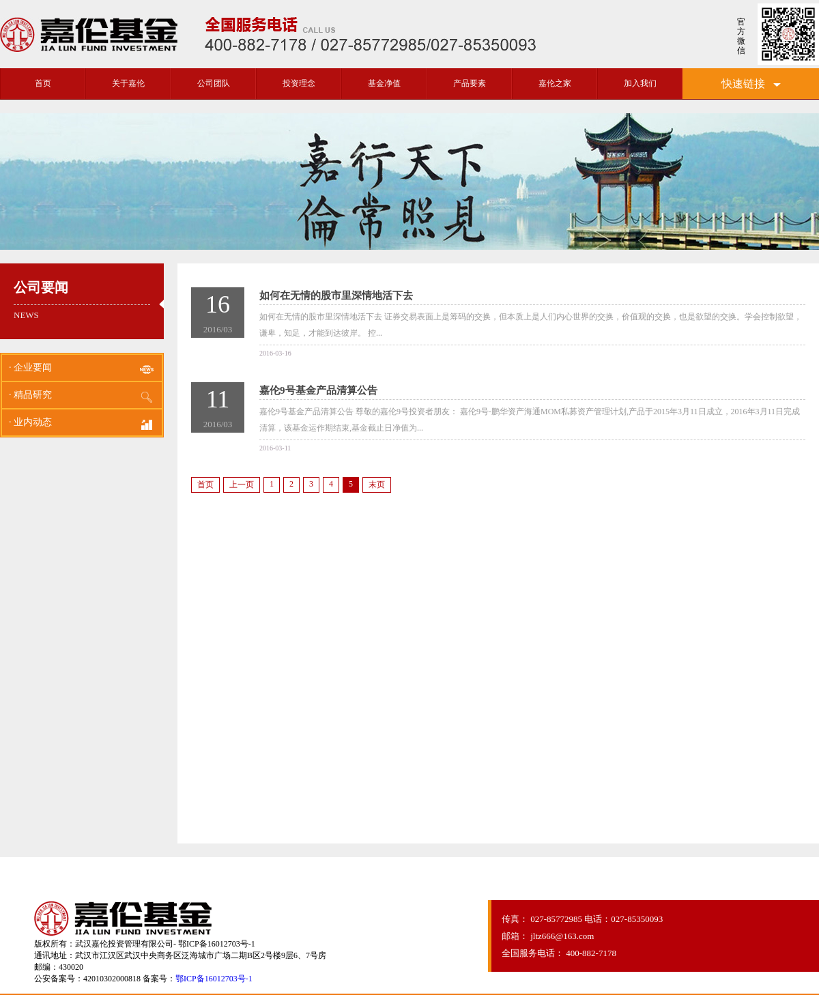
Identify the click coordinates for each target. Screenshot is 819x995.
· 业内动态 (82, 424)
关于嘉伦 (128, 83)
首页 (43, 83)
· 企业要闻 (82, 370)
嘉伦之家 (554, 83)
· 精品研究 (82, 397)
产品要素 (469, 83)
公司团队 (213, 83)
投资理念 (299, 83)
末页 (377, 484)
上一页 (241, 484)
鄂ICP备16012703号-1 (214, 978)
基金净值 (384, 83)
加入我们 (640, 83)
